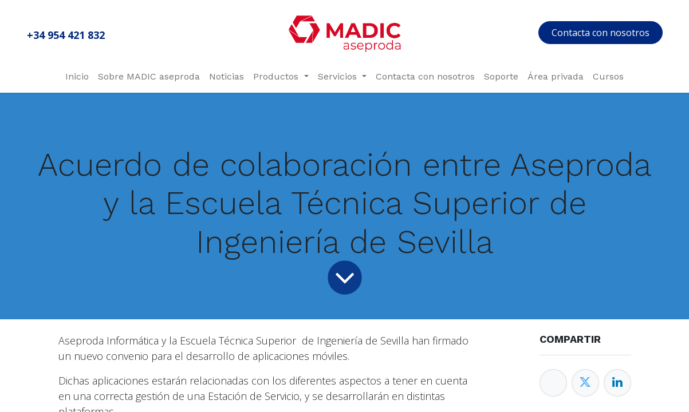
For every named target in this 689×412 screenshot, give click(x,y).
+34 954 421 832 (66, 35)
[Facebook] (553, 383)
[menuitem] (77, 76)
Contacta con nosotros (600, 32)
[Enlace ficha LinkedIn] (617, 383)
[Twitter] (585, 383)
